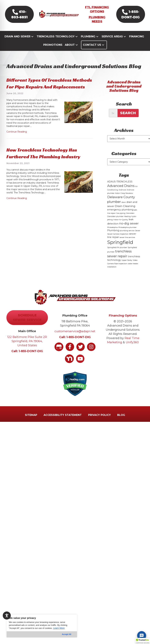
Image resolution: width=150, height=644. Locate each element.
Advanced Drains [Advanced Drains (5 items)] (121, 191)
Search (128, 118)
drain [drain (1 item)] (124, 208)
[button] (20, 17)
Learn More (59, 628)
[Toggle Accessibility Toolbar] (6, 615)
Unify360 (132, 348)
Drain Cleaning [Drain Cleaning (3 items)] (125, 211)
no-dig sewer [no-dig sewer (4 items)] (129, 229)
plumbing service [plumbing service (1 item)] (127, 236)
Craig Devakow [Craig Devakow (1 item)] (127, 199)
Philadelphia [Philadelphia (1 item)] (112, 233)
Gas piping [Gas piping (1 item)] (120, 219)
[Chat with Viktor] (141, 635)
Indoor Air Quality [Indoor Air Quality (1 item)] (120, 225)
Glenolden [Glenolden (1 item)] (130, 219)
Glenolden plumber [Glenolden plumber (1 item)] (115, 222)
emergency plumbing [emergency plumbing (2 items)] (120, 215)
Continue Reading (16, 137)
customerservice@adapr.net (75, 337)
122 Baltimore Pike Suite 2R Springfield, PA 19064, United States (27, 347)
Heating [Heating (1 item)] (127, 222)
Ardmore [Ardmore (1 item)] (122, 195)
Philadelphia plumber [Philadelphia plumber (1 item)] (127, 233)
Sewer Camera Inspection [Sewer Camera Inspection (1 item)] (117, 240)
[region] (41, 626)
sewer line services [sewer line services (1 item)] (127, 243)
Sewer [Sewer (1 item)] (137, 236)
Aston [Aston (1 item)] (117, 199)
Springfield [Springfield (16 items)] (120, 248)
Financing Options (123, 321)
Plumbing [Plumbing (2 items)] (113, 236)
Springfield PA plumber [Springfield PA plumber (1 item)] (117, 253)
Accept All (66, 634)
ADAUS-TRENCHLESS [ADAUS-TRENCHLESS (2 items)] (119, 187)
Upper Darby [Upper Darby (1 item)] (127, 266)
